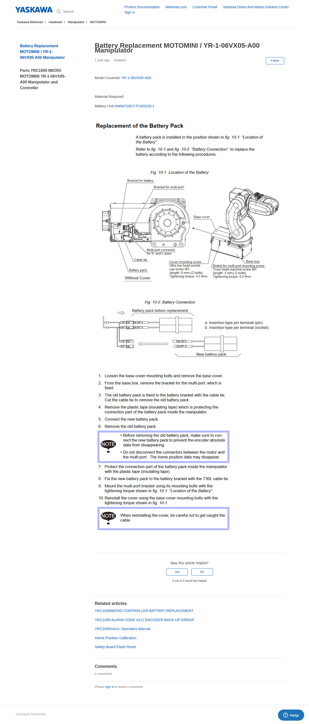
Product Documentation (142, 7)
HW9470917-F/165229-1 (134, 106)
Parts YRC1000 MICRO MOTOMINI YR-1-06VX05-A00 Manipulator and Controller (43, 79)
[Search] (88, 11)
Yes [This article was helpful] (177, 572)
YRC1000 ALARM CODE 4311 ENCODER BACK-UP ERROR (144, 620)
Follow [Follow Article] (275, 60)
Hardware (55, 22)
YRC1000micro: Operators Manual (122, 629)
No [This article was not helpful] (202, 572)
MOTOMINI (98, 22)
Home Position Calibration (115, 638)
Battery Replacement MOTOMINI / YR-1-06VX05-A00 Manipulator (42, 52)
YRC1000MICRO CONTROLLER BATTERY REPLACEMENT (144, 611)
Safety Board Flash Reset (115, 647)
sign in (109, 687)
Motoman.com (176, 7)
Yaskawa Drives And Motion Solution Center (256, 7)
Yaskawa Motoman (30, 22)
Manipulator (76, 22)
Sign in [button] (129, 12)
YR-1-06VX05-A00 (136, 78)
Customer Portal (205, 7)
